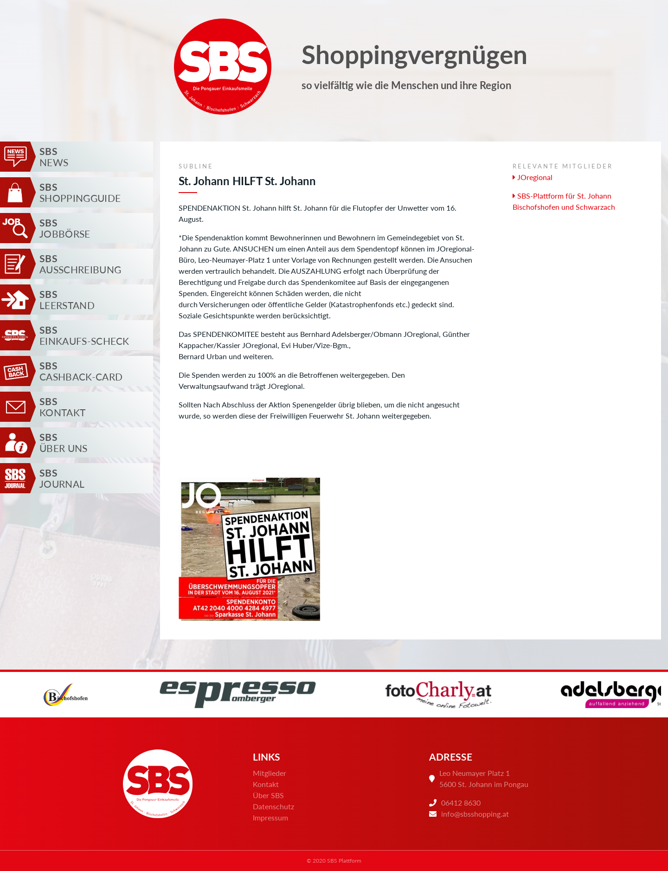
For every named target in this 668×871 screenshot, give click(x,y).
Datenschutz (273, 806)
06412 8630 (461, 802)
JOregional (532, 177)
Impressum (270, 817)
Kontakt (266, 784)
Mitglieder (269, 772)
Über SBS (268, 795)
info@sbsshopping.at (475, 813)
